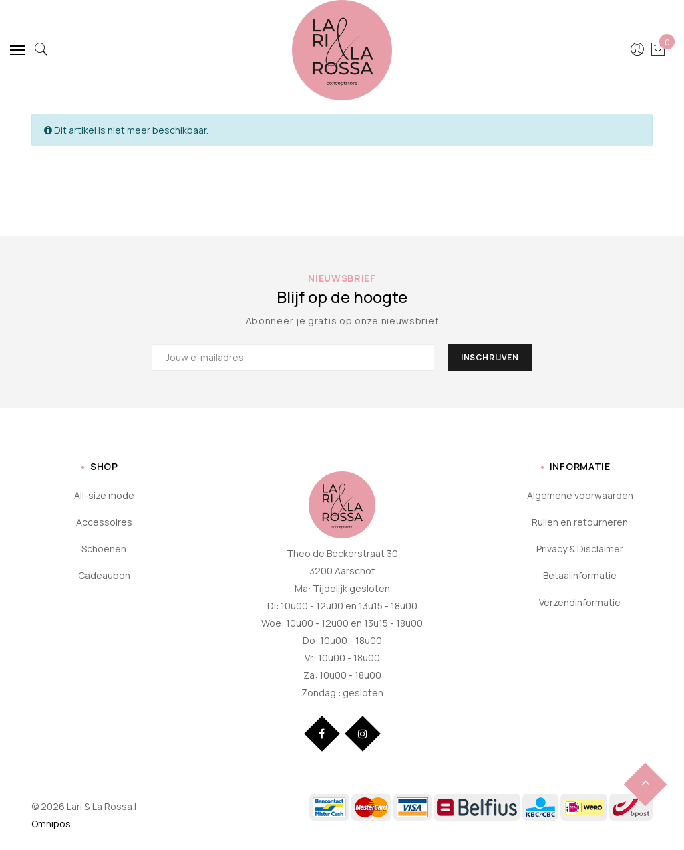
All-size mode (104, 495)
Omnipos (51, 823)
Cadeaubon (104, 575)
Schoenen (103, 548)
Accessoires (104, 522)
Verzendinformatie (580, 602)
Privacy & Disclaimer (579, 548)
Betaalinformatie (580, 575)
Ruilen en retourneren (580, 522)
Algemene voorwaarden (580, 495)
